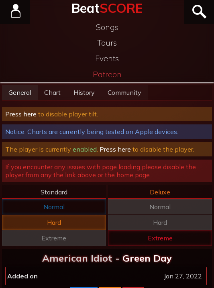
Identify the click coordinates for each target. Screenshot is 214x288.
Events (107, 58)
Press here (21, 114)
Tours (107, 43)
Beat (107, 8)
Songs (107, 27)
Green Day (147, 258)
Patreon (107, 74)
